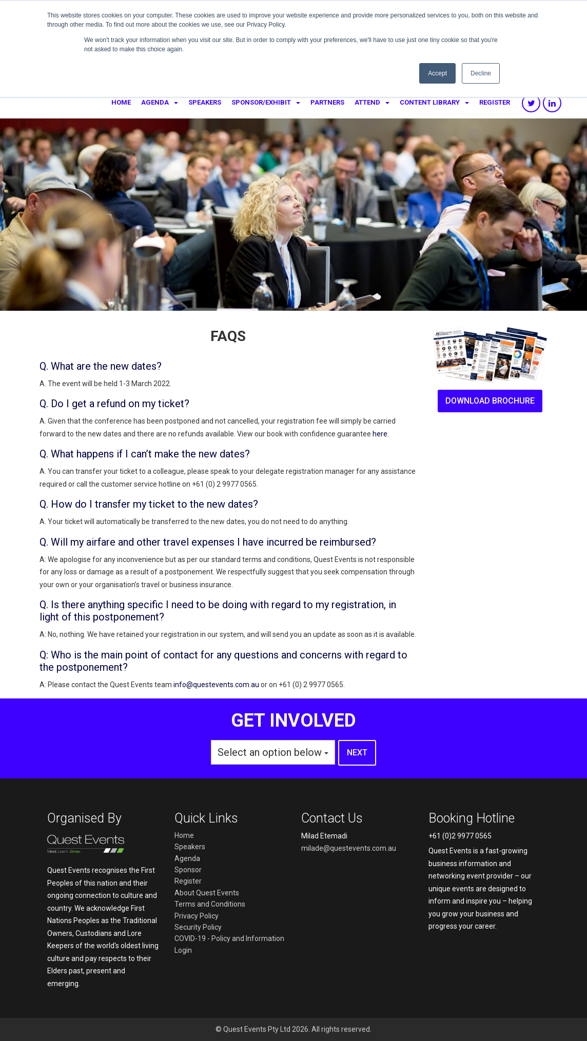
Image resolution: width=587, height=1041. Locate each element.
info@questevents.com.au (216, 684)
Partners (327, 102)
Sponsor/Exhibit (261, 102)
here (380, 434)
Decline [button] (481, 73)
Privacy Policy (196, 916)
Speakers (204, 102)
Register (494, 102)
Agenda (155, 102)
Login (183, 950)
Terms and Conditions (209, 904)
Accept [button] (437, 73)
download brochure (490, 401)
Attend (367, 102)
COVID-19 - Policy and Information (229, 938)
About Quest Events (206, 893)
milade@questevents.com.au (348, 848)
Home (121, 102)
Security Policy (198, 927)
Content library (430, 102)
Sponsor (188, 870)
